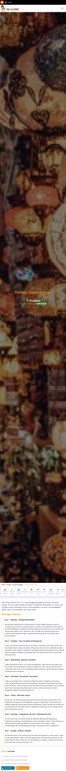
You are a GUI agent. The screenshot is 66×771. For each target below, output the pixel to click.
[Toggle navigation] (62, 8)
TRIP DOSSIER (8, 768)
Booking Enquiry (22, 768)
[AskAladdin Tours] (10, 8)
